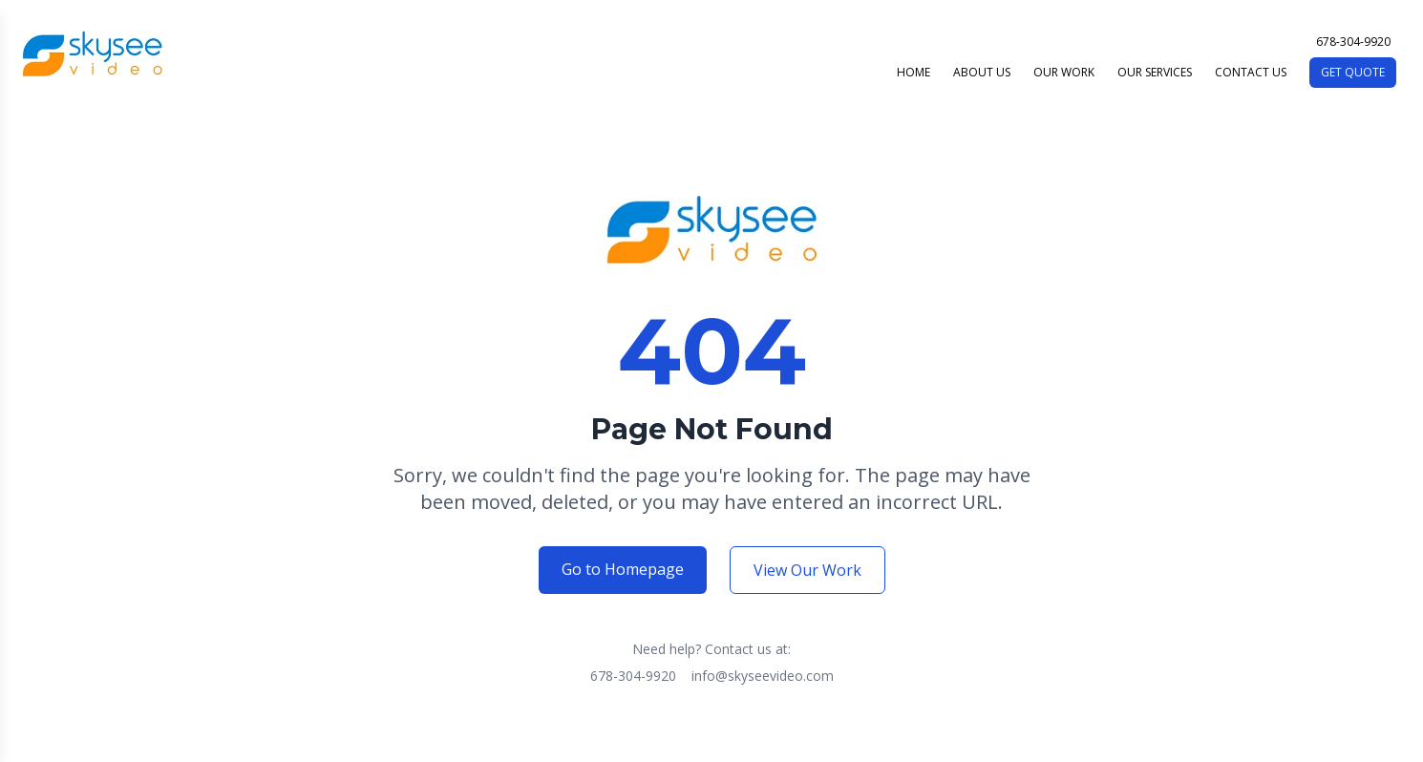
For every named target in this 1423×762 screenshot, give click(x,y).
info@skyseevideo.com (762, 676)
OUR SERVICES (1154, 72)
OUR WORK (1063, 72)
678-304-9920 (633, 676)
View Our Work (807, 570)
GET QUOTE (1353, 72)
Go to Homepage (623, 569)
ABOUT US (981, 72)
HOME (913, 72)
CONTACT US (1250, 72)
